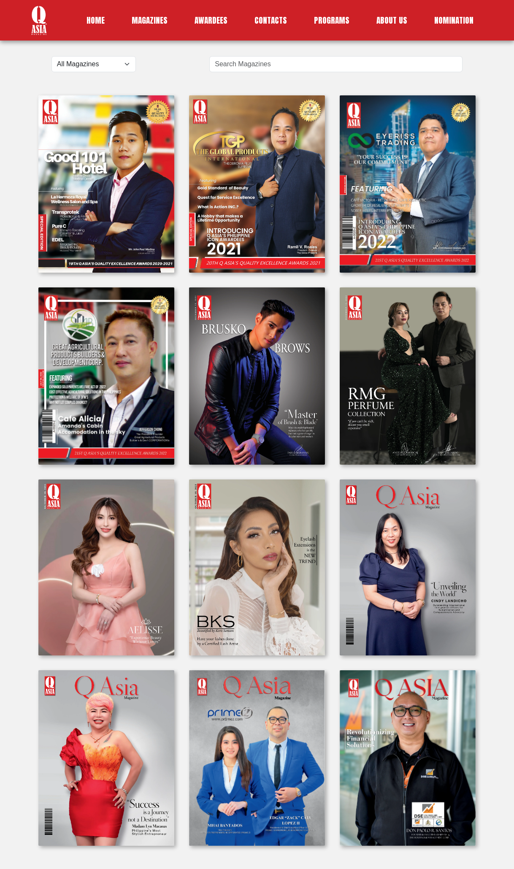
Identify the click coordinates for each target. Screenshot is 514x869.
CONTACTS (270, 20)
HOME (96, 20)
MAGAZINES (150, 20)
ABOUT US (391, 20)
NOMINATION (453, 20)
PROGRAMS (331, 20)
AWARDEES (211, 20)
